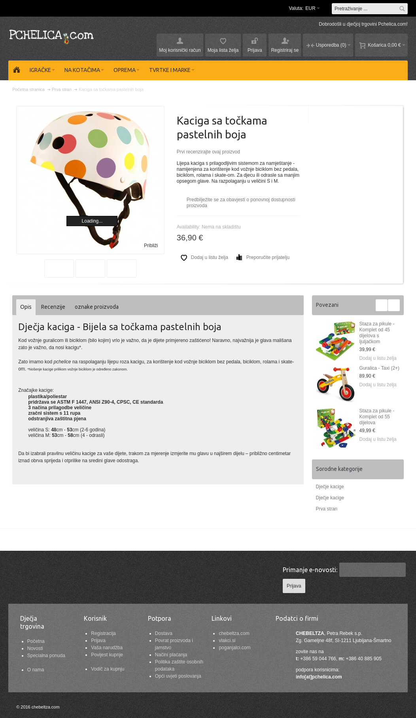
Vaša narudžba (107, 647)
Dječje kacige (330, 486)
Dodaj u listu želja (378, 358)
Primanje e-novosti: (310, 569)
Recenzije (53, 307)
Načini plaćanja (171, 655)
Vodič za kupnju (107, 669)
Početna (36, 641)
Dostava (163, 633)
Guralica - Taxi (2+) (379, 368)
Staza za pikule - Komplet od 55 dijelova (377, 416)
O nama (35, 670)
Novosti (35, 648)
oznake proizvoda (97, 307)
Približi (151, 245)
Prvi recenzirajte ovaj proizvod (208, 152)
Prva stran (327, 509)
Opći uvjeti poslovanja (178, 676)
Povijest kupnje (107, 655)
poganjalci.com (234, 647)
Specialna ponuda (46, 655)
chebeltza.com (234, 633)
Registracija (103, 633)
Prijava (98, 640)
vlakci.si (227, 640)
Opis (26, 307)
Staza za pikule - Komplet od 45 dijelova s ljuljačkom (377, 332)
